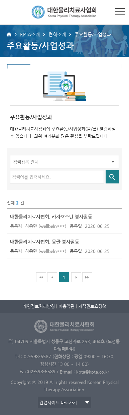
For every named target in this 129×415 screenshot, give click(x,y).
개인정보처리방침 (39, 306)
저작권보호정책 (92, 306)
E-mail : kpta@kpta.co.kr (84, 371)
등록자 (16, 226)
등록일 (76, 226)
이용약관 (66, 306)
